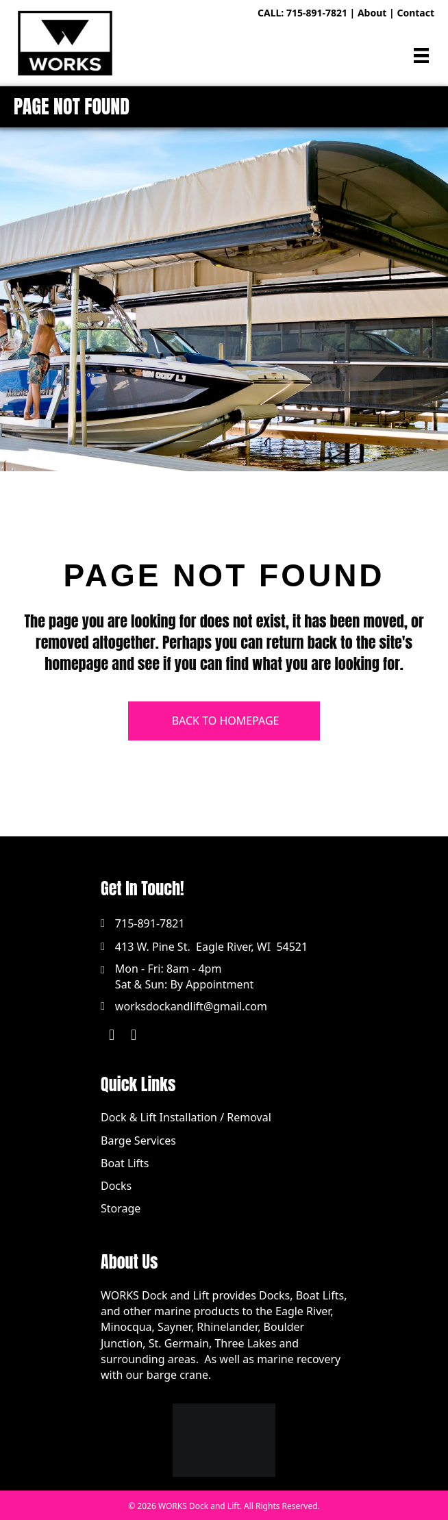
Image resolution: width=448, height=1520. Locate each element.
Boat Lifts (125, 1163)
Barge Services (138, 1140)
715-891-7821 (316, 12)
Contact (415, 12)
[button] (112, 1035)
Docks (116, 1185)
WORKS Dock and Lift (199, 1506)
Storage (120, 1208)
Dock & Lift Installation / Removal (186, 1117)
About (372, 12)
